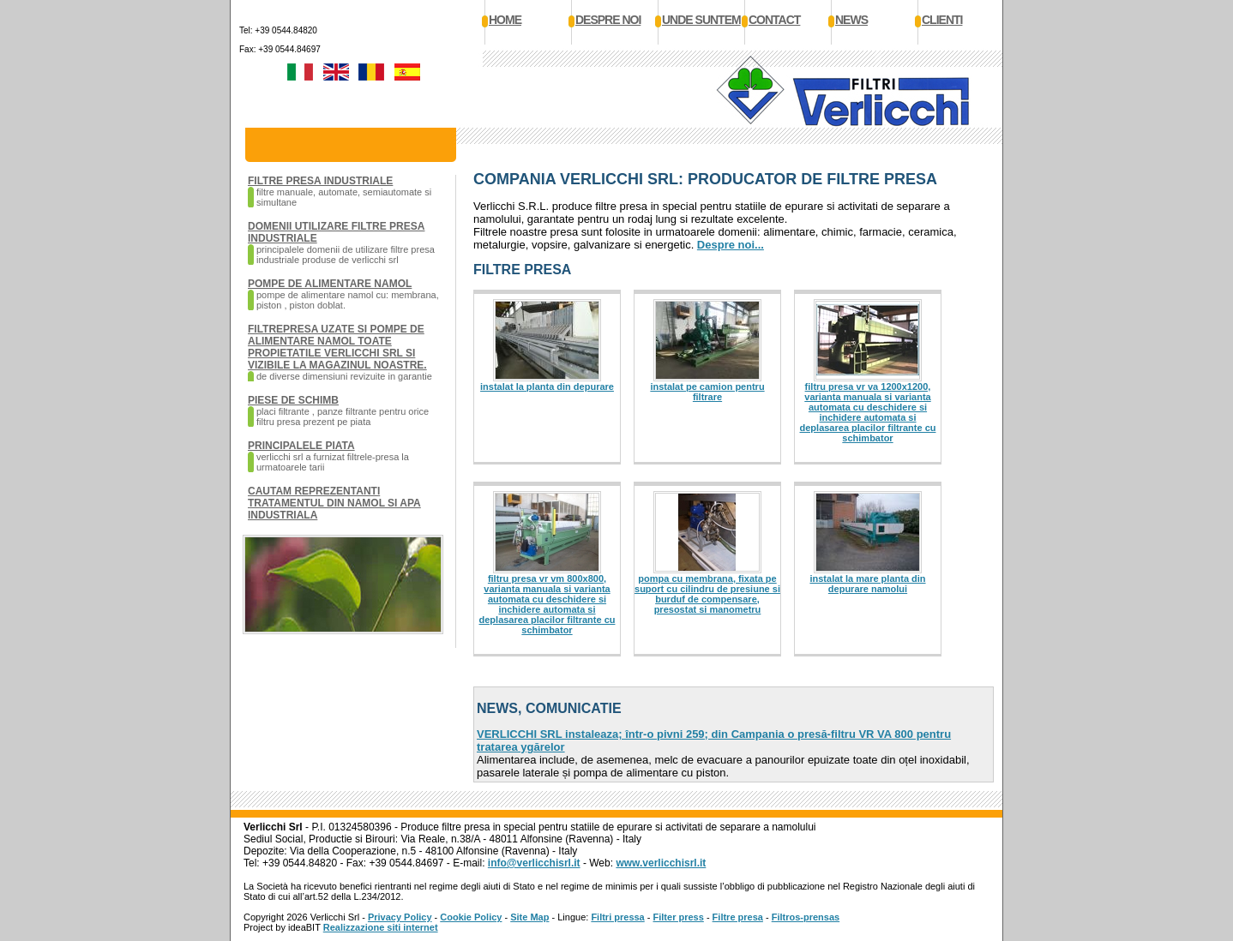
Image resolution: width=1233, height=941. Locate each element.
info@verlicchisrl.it (534, 863)
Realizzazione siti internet (380, 927)
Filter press (678, 917)
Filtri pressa (617, 917)
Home (505, 20)
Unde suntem (701, 20)
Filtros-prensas (805, 917)
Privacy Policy (400, 917)
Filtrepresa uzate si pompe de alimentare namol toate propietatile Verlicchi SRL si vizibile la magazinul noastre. (337, 347)
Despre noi (608, 20)
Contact (774, 20)
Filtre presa (738, 917)
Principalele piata (301, 446)
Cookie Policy (471, 917)
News (851, 20)
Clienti (942, 20)
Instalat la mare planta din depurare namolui (867, 583)
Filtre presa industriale (320, 181)
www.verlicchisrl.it (661, 863)
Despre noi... (730, 244)
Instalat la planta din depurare (547, 386)
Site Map (529, 917)
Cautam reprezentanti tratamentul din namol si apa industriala (334, 503)
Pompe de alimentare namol (330, 284)
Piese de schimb (293, 400)
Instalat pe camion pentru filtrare (707, 391)
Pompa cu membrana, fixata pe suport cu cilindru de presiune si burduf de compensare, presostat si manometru (707, 593)
